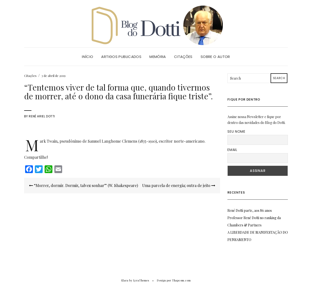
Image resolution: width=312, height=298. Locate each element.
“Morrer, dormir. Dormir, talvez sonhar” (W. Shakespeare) (83, 185)
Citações (183, 56)
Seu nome (236, 131)
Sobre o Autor (215, 56)
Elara (124, 280)
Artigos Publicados (121, 56)
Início (87, 56)
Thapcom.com (181, 280)
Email (232, 149)
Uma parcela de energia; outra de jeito (178, 185)
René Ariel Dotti (42, 116)
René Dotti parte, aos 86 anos (249, 210)
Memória (157, 56)
